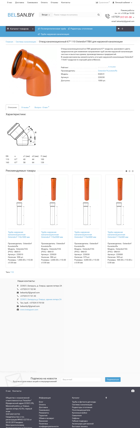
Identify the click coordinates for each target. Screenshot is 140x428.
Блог (41, 386)
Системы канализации (26, 42)
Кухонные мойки (79, 396)
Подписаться (113, 363)
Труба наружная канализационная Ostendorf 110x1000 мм (19, 218)
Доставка (19, 2)
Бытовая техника (80, 410)
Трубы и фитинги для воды (84, 386)
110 (12, 256)
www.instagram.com (29, 293)
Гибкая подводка (80, 405)
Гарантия (43, 399)
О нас (9, 2)
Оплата (44, 2)
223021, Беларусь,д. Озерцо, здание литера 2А (41, 283)
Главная (9, 42)
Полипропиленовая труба (52, 29)
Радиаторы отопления (80, 29)
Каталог (20, 28)
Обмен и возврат (46, 402)
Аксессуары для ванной (83, 407)
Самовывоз (32, 2)
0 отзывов (112, 67)
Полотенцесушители (81, 394)
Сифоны (75, 402)
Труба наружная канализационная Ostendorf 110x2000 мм (52, 218)
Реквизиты (44, 396)
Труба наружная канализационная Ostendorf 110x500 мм (118, 218)
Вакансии (43, 405)
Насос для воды (79, 413)
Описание (12, 107)
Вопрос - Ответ (42, 107)
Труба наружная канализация (53, 34)
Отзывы (54, 2)
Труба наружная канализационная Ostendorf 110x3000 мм (85, 218)
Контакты (65, 2)
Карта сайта (44, 413)
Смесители (77, 399)
